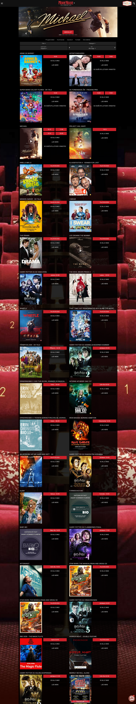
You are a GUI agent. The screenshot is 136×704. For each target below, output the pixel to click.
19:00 (111, 56)
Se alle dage (55, 61)
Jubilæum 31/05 (55, 676)
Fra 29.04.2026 (55, 166)
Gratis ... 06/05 (55, 421)
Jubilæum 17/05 (104, 530)
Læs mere (55, 65)
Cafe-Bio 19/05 (55, 567)
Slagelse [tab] (43, 47)
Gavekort (70, 40)
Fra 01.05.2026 (104, 166)
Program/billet (50, 40)
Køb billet (68, 32)
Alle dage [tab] (92, 47)
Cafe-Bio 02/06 (104, 676)
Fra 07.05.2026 (55, 457)
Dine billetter (86, 40)
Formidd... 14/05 (104, 494)
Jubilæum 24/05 (104, 603)
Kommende (60, 40)
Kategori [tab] (91, 43)
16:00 (55, 56)
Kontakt (77, 40)
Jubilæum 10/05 (104, 457)
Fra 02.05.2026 (55, 202)
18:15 (105, 129)
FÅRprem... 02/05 (55, 348)
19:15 (49, 133)
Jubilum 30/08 (55, 275)
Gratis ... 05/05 (55, 384)
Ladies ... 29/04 (104, 275)
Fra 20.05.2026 (104, 567)
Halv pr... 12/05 (55, 494)
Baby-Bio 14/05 (55, 530)
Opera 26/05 (55, 640)
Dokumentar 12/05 (104, 421)
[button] (26, 33)
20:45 (61, 133)
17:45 (61, 129)
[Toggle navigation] (2, 3)
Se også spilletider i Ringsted (104, 69)
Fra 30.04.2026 (55, 311)
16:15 (49, 129)
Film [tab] (43, 43)
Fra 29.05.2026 (104, 640)
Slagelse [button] (67, 2)
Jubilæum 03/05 (104, 348)
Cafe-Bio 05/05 (104, 384)
